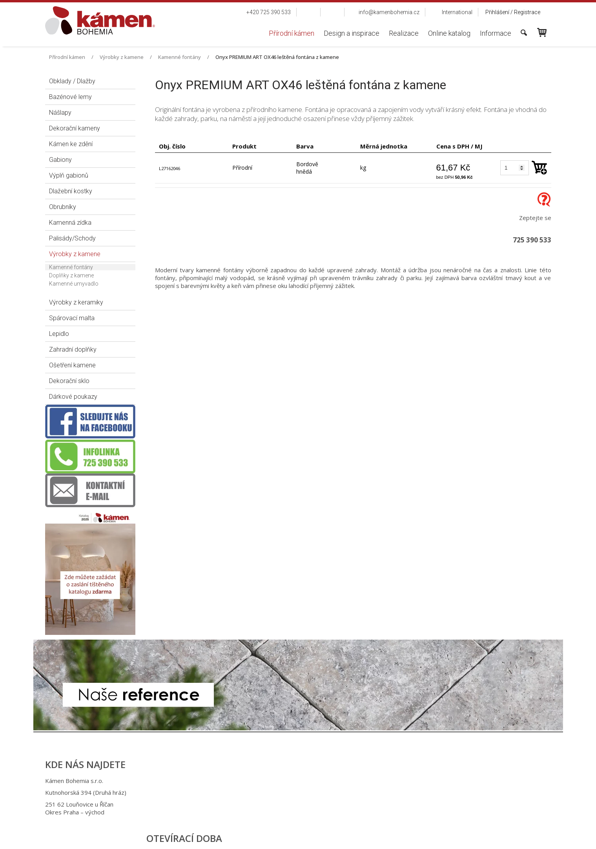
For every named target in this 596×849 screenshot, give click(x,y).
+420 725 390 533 (293, 781)
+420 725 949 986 (295, 792)
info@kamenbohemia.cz (303, 804)
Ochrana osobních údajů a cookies (361, 837)
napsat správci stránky (290, 837)
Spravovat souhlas (426, 837)
